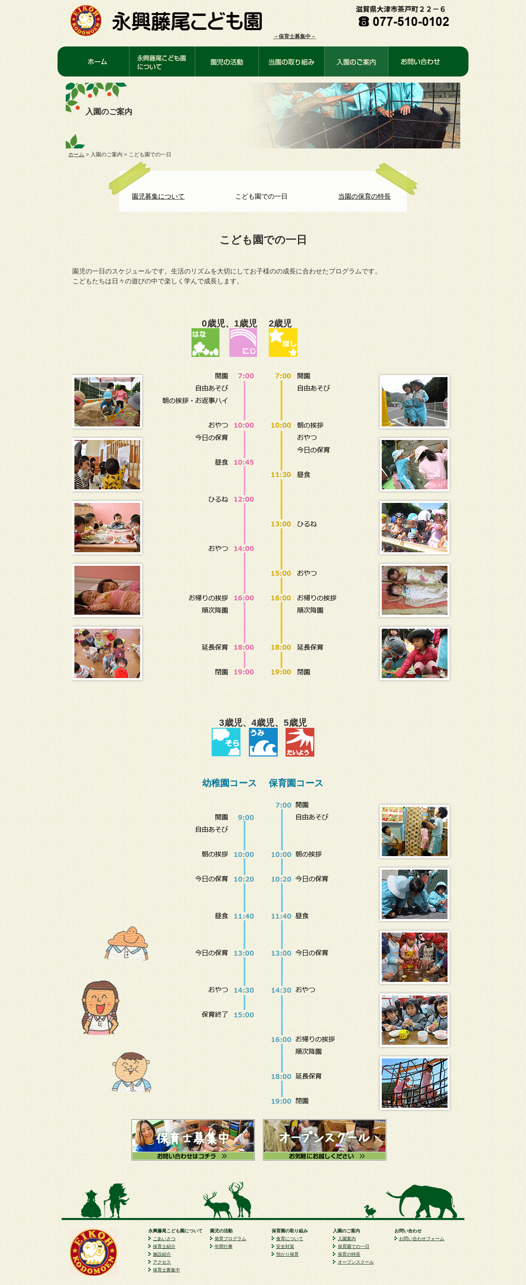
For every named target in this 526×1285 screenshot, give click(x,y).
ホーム (76, 154)
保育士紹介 (164, 1246)
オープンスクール (356, 1262)
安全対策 (285, 1246)
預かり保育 (287, 1254)
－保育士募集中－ (294, 36)
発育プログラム (230, 1238)
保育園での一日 (353, 1246)
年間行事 (224, 1246)
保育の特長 (349, 1254)
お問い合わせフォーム (421, 1238)
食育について (289, 1238)
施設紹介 (162, 1254)
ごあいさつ (164, 1238)
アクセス (162, 1262)
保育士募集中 (166, 1269)
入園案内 (347, 1238)
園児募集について (158, 196)
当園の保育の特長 (364, 196)
